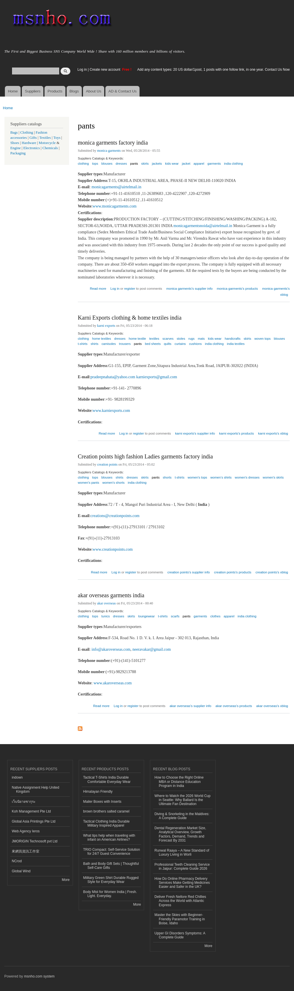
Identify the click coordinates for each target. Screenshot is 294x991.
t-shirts (83, 343)
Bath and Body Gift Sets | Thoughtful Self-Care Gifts (111, 866)
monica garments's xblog (276, 291)
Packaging (18, 153)
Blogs (74, 91)
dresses (121, 163)
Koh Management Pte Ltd (31, 811)
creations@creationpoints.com (114, 516)
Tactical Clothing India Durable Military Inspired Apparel (106, 823)
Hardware (29, 143)
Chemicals (50, 148)
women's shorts (113, 482)
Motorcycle (47, 143)
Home (13, 91)
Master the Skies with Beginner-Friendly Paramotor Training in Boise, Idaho (179, 919)
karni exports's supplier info (195, 433)
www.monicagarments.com (114, 206)
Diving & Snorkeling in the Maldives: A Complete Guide (181, 816)
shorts (167, 477)
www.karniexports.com (111, 410)
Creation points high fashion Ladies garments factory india (145, 456)
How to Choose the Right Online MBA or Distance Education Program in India (179, 781)
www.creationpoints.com (112, 549)
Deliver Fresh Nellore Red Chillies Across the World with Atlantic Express (180, 901)
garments (214, 163)
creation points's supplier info (188, 572)
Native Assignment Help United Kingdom (35, 789)
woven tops (262, 338)
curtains (180, 343)
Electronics (31, 148)
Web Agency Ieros (26, 831)
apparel (199, 163)
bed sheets (153, 343)
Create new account (105, 70)
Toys (57, 138)
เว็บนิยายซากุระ (23, 802)
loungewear (146, 616)
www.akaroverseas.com (113, 683)
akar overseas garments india (111, 595)
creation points (107, 464)
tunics (105, 616)
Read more (98, 287)
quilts (167, 343)
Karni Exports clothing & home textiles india (129, 317)
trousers (125, 343)
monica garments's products (237, 288)
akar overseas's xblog (272, 706)
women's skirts (273, 477)
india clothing (233, 163)
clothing (83, 163)
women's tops (197, 477)
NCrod (17, 861)
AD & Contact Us (123, 91)
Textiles (45, 138)
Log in (82, 70)
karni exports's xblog (273, 433)
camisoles (109, 343)
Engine (15, 148)
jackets (157, 163)
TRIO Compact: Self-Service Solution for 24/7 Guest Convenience (111, 852)
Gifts (33, 138)
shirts (94, 343)
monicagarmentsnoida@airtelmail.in (202, 226)
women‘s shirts (221, 477)
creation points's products (232, 572)
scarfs (175, 616)
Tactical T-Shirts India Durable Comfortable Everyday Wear (107, 779)
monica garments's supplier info (189, 288)
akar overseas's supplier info (190, 706)
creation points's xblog (272, 572)
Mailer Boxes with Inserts (102, 802)
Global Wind (21, 871)
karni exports (106, 326)
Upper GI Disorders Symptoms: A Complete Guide (179, 935)
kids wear (172, 163)
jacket (186, 163)
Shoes (14, 143)
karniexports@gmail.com (156, 377)
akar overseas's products (234, 706)
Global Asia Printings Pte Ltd (33, 821)
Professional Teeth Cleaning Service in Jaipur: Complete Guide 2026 (182, 867)
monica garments (109, 151)
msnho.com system (39, 976)
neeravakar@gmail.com (151, 649)
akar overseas (106, 603)
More (65, 880)
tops (95, 163)
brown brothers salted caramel (106, 811)
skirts (145, 163)
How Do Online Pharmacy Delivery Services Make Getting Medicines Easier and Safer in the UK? (182, 883)
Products (55, 91)
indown (17, 777)
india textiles (236, 343)
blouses (107, 163)
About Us (93, 91)
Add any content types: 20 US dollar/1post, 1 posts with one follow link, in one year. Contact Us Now (213, 70)
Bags (14, 132)
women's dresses (247, 477)
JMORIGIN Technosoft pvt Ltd (34, 841)
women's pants (88, 482)
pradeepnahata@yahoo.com (112, 377)
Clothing (26, 132)
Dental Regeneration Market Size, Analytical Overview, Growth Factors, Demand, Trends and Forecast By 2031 (180, 834)
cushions (195, 343)
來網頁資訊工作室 (25, 851)
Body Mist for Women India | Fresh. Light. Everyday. (110, 894)
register (129, 288)
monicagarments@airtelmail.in (116, 187)
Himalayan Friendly (98, 792)
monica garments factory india (113, 142)
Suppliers (32, 91)
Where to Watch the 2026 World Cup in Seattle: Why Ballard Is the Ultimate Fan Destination (182, 800)
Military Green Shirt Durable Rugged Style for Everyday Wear (111, 880)
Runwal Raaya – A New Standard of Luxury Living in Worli (181, 852)
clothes (215, 616)
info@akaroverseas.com (111, 649)
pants (134, 163)
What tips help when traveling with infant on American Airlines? (109, 837)
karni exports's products (236, 433)
